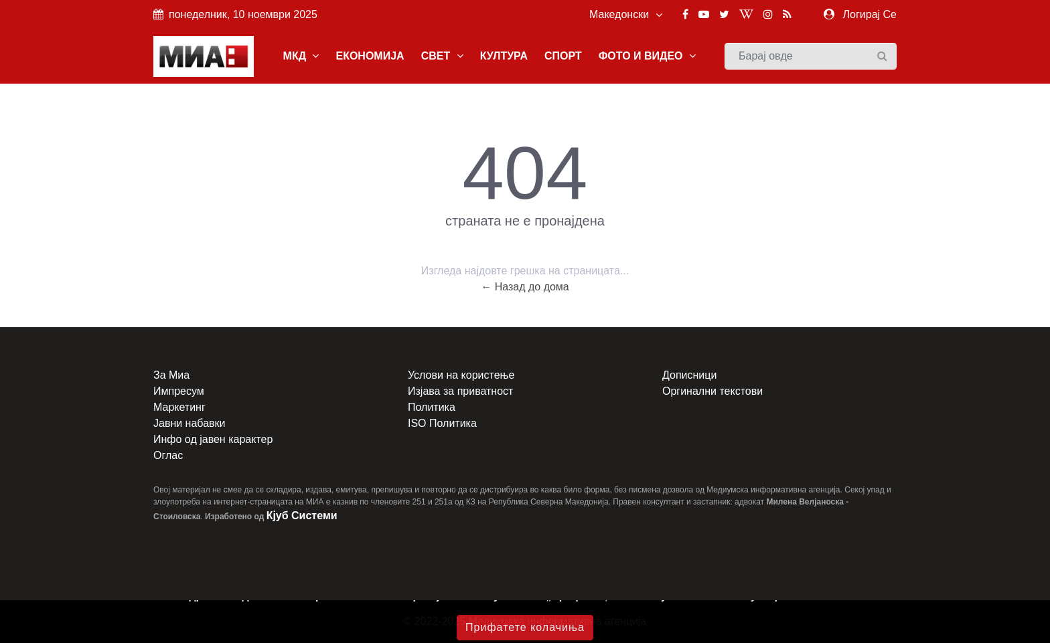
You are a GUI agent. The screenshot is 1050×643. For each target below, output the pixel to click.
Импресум (178, 391)
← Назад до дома (525, 286)
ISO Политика (442, 423)
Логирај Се (870, 14)
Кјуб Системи (302, 515)
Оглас (168, 455)
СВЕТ (442, 56)
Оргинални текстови (712, 391)
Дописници (689, 375)
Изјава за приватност (460, 391)
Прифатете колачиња (525, 627)
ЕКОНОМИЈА (369, 56)
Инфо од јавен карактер (213, 439)
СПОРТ (563, 56)
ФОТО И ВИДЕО (647, 56)
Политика (431, 407)
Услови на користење (461, 375)
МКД (301, 56)
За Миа (171, 375)
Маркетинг (179, 407)
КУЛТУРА (504, 56)
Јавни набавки (189, 423)
